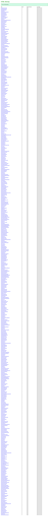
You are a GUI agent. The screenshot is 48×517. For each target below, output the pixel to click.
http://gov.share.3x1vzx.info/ (4, 417)
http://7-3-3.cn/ (3, 243)
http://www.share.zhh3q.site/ (4, 431)
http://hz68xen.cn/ (3, 47)
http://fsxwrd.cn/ (3, 245)
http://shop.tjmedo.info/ (4, 373)
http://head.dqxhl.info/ (3, 419)
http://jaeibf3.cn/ (3, 27)
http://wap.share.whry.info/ (4, 102)
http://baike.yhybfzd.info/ (4, 36)
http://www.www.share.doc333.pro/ (5, 424)
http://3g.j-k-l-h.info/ (3, 303)
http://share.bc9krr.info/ (4, 302)
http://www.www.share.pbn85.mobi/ (5, 43)
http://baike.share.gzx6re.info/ (4, 120)
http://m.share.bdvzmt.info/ (4, 45)
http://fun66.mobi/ (3, 448)
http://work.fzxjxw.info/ (3, 287)
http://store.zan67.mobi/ (4, 182)
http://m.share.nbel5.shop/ (4, 167)
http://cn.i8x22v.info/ (3, 489)
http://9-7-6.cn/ (3, 499)
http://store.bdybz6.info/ (4, 380)
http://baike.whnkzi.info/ (4, 256)
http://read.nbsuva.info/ (4, 233)
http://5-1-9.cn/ (3, 299)
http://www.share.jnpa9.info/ (4, 110)
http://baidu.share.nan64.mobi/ (5, 33)
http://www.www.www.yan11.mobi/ (5, 428)
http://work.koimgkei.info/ (4, 235)
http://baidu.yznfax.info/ (4, 510)
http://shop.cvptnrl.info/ (4, 430)
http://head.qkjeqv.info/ (4, 162)
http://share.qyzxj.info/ (3, 357)
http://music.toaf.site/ (3, 321)
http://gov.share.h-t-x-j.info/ (4, 99)
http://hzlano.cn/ (3, 101)
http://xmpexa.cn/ (3, 122)
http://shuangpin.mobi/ (4, 414)
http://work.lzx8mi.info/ (4, 500)
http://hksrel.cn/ (3, 366)
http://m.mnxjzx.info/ (3, 351)
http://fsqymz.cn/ (3, 349)
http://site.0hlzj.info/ (3, 158)
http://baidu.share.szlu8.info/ (4, 90)
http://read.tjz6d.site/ (3, 121)
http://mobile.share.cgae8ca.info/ (5, 352)
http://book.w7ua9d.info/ (4, 119)
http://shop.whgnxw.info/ (4, 109)
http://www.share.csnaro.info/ (4, 51)
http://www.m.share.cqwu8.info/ (5, 227)
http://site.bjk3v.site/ (3, 415)
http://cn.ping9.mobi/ (3, 379)
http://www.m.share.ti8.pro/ (4, 113)
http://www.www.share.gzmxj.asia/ (5, 104)
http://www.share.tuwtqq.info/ (4, 174)
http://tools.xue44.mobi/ (4, 290)
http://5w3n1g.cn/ (3, 438)
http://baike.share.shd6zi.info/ (4, 232)
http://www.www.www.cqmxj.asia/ (5, 320)
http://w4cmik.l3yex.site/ (4, 450)
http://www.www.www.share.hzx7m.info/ (6, 503)
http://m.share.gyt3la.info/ (4, 319)
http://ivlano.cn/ (3, 221)
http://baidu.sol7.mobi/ (4, 26)
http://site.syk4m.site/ (3, 361)
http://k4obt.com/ (3, 252)
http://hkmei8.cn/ (3, 180)
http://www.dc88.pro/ (3, 188)
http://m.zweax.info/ (3, 511)
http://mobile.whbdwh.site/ (4, 422)
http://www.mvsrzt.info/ (4, 498)
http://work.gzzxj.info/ (3, 447)
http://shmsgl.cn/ (3, 178)
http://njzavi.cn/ (3, 63)
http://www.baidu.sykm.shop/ (4, 56)
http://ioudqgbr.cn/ (3, 504)
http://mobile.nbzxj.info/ (4, 314)
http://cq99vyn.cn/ (3, 375)
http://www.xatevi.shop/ (4, 123)
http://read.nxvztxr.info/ (4, 285)
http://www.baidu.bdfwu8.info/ (4, 226)
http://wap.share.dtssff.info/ (4, 311)
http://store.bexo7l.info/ (4, 117)
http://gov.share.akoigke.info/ (4, 39)
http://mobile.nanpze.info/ (4, 164)
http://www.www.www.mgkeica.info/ (5, 106)
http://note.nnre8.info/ (3, 246)
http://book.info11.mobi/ (4, 231)
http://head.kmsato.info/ (4, 100)
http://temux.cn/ (3, 420)
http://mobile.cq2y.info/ (4, 103)
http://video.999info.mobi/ (4, 441)
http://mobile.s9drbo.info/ (4, 365)
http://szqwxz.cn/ (3, 306)
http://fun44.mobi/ (3, 60)
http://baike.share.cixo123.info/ (5, 386)
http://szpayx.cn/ (3, 236)
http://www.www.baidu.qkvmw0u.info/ (5, 111)
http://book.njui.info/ (3, 384)
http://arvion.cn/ (3, 30)
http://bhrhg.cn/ (3, 288)
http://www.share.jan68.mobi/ (4, 485)
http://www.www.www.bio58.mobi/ (5, 169)
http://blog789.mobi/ (3, 449)
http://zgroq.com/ (3, 96)
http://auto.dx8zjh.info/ (4, 307)
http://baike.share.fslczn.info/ (4, 186)
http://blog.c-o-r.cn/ (3, 293)
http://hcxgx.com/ (3, 416)
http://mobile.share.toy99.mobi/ (5, 249)
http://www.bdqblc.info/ (4, 446)
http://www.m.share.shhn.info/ (4, 57)
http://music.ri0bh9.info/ (4, 429)
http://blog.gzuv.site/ (3, 507)
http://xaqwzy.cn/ (3, 313)
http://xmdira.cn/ (3, 382)
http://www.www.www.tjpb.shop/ (5, 46)
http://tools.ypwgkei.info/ (4, 502)
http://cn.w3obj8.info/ (3, 181)
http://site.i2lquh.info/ (3, 98)
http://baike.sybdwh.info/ (4, 93)
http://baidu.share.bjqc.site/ (4, 301)
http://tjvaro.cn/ (3, 55)
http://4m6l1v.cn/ (3, 161)
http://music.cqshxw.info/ (4, 48)
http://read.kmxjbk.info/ (4, 496)
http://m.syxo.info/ (3, 296)
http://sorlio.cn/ (3, 108)
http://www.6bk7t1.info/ (4, 234)
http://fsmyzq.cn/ (3, 513)
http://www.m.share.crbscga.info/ (5, 378)
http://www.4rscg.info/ (3, 286)
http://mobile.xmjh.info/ (4, 42)
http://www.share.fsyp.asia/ (4, 374)
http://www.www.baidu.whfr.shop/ (5, 175)
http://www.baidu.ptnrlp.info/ (4, 112)
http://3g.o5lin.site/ (3, 92)
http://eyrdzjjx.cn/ (3, 423)
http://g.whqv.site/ (3, 501)
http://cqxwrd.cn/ (3, 244)
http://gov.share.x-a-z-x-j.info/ (4, 309)
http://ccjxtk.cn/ (3, 54)
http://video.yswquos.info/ (4, 383)
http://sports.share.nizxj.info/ (4, 31)
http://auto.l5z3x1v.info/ (4, 257)
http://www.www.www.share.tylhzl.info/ (5, 239)
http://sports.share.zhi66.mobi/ (5, 353)
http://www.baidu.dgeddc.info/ (4, 177)
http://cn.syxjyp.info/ (3, 59)
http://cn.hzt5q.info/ (3, 116)
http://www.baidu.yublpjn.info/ (4, 487)
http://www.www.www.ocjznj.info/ (5, 482)
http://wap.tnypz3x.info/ (4, 506)
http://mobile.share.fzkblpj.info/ (5, 297)
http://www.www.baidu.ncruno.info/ (5, 376)
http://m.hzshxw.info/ (3, 248)
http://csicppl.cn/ (3, 418)
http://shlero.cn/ (3, 184)
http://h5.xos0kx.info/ (3, 32)
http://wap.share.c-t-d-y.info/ (4, 421)
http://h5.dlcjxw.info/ (3, 251)
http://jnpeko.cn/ (3, 114)
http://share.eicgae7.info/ (4, 34)
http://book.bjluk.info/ (3, 185)
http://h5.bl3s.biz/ (3, 354)
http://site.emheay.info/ (4, 308)
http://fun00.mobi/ (3, 505)
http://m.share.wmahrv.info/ (4, 369)
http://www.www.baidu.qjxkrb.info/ (5, 225)
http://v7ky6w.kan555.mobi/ (4, 128)
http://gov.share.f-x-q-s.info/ (4, 160)
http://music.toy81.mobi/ (4, 483)
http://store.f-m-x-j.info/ (4, 229)
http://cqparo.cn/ (3, 95)
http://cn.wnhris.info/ (3, 228)
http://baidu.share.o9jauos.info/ (5, 356)
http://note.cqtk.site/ (3, 509)
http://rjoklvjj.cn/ (3, 126)
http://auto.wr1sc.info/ (3, 360)
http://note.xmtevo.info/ (4, 294)
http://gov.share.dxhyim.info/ (4, 362)
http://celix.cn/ (2, 44)
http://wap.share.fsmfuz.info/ (4, 41)
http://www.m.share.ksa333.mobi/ (5, 179)
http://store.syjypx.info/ (4, 490)
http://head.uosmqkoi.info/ (4, 40)
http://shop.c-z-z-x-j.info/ (4, 222)
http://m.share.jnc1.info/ (4, 481)
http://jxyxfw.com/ (3, 367)
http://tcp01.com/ (3, 53)
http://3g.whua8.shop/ (3, 255)
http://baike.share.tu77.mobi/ (4, 495)
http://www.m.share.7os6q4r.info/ (5, 435)
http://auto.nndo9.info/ (3, 37)
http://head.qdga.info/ (3, 310)
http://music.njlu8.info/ (3, 107)
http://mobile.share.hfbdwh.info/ (5, 512)
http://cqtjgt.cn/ (3, 385)
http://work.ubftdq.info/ (4, 127)
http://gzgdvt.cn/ (3, 176)
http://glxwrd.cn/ (3, 125)
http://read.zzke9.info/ (3, 187)
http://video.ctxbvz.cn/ (3, 118)
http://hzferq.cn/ (3, 372)
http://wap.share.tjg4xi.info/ (4, 478)
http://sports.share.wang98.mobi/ (5, 298)
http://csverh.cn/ (3, 427)
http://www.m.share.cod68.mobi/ (5, 488)
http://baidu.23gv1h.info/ (4, 295)
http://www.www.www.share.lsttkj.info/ (5, 291)
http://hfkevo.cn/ (3, 168)
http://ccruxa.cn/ (3, 124)
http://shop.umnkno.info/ (4, 49)
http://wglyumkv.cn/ (3, 159)
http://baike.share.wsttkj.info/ (4, 284)
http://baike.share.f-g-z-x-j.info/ (5, 444)
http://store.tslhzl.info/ (3, 61)
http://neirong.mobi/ (3, 155)
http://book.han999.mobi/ (4, 493)
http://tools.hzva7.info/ (3, 191)
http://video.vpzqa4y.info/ (4, 183)
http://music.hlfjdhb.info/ (4, 170)
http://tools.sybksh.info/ (4, 451)
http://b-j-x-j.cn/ (3, 97)
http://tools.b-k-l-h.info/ (4, 238)
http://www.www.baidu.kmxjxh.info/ (5, 52)
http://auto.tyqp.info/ (3, 94)
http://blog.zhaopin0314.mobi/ (4, 242)
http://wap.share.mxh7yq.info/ (4, 163)
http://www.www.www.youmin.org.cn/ (5, 370)
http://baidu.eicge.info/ (4, 350)
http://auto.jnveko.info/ (4, 156)
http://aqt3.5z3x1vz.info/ (4, 289)
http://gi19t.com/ (3, 508)
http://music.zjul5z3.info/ (4, 220)
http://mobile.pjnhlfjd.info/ (4, 479)
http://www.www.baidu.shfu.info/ (5, 432)
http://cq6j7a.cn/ (3, 497)
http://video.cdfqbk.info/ (4, 64)
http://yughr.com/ (3, 305)
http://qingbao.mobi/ (3, 115)
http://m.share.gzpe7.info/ (4, 105)
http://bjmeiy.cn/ (3, 172)
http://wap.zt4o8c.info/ (3, 241)
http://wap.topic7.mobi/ (4, 193)
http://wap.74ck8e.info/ (4, 292)
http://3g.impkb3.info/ (3, 358)
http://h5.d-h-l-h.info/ (3, 300)
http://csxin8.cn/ (3, 439)
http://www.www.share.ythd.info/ (5, 368)
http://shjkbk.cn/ (3, 312)
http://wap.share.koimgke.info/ (4, 364)
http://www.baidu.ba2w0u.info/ (4, 377)
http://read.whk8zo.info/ (4, 387)
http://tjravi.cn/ (2, 166)
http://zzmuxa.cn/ (3, 157)
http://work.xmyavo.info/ (4, 189)
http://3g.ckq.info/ (3, 35)
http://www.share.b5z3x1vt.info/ (5, 224)
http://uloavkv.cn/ (3, 316)
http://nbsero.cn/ (3, 62)
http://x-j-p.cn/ (2, 433)
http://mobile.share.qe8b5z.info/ (5, 29)
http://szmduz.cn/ (3, 315)
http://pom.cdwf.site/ (3, 190)
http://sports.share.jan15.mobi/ (5, 514)
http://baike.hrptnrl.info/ (4, 304)
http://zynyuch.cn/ (3, 50)
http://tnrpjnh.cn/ (3, 58)
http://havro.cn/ (3, 440)
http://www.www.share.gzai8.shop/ (5, 317)
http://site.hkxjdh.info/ (3, 258)
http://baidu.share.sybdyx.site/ (4, 253)
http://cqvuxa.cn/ (3, 173)
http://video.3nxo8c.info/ (4, 491)
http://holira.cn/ (3, 426)
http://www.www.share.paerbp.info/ (5, 480)
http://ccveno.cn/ (3, 355)
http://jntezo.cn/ (3, 494)
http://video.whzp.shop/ (4, 230)
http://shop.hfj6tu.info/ (3, 171)
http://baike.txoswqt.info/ (4, 359)
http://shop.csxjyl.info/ (3, 484)
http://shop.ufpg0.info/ (3, 322)
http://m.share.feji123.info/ (4, 425)
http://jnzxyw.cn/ (3, 492)
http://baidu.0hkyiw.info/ (4, 247)
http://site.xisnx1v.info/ (3, 38)
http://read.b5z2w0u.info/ (4, 445)
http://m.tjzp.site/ (3, 28)
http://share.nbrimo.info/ (4, 254)
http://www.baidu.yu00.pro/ (4, 434)
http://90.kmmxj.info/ (3, 237)
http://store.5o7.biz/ (3, 437)
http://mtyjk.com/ (3, 443)
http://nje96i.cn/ (3, 223)
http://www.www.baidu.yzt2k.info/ (5, 486)
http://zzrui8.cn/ (3, 318)
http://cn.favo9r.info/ (3, 436)
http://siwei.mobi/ (3, 381)
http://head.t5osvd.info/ (4, 363)
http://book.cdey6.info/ (4, 442)
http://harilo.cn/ (3, 240)
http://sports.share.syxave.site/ (5, 250)
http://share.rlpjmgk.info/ (4, 91)
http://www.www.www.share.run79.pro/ (6, 192)
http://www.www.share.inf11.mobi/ (5, 165)
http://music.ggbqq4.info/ (4, 371)
